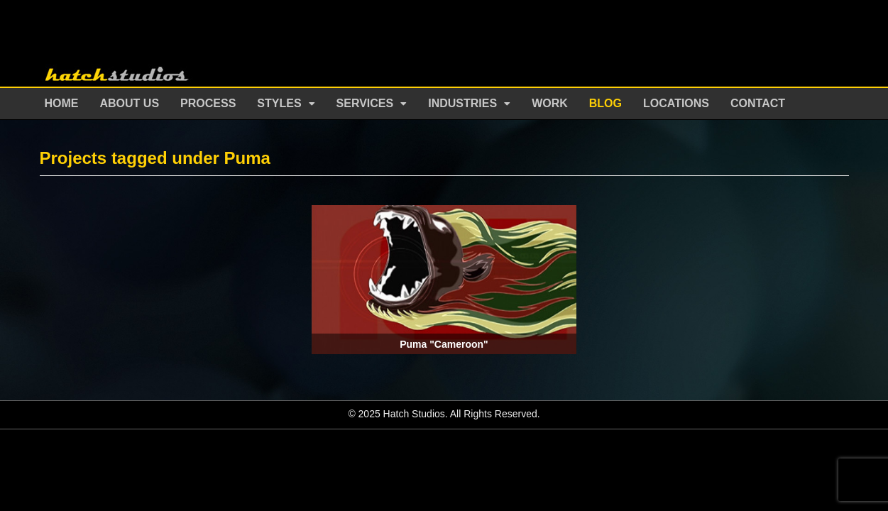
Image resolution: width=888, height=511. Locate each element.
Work (550, 103)
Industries (462, 103)
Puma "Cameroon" (444, 344)
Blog (605, 103)
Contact (757, 103)
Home (62, 103)
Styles (279, 103)
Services (365, 103)
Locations (676, 103)
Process (208, 103)
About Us (130, 103)
